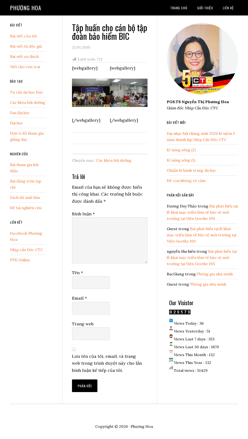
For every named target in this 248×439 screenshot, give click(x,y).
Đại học (16, 123)
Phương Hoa (25, 7)
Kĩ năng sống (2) (181, 149)
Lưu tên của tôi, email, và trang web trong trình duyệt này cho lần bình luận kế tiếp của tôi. (107, 363)
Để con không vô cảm (186, 180)
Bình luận (83, 214)
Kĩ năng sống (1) (181, 160)
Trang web (83, 324)
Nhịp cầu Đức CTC (26, 249)
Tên (77, 272)
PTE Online (20, 259)
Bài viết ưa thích (24, 56)
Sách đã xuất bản (25, 197)
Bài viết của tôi (23, 36)
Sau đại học (20, 112)
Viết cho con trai (25, 66)
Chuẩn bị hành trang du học (191, 170)
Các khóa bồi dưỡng (113, 160)
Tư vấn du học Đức (26, 92)
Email (79, 298)
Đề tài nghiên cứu (26, 207)
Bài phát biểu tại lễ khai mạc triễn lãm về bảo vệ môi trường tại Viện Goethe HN (202, 212)
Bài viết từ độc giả (26, 46)
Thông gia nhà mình (215, 274)
